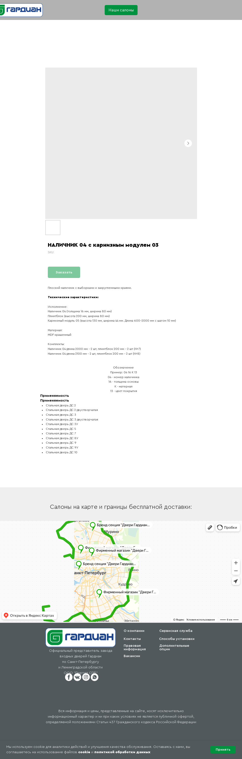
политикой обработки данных (122, 752)
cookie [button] (84, 752)
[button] (121, 10)
